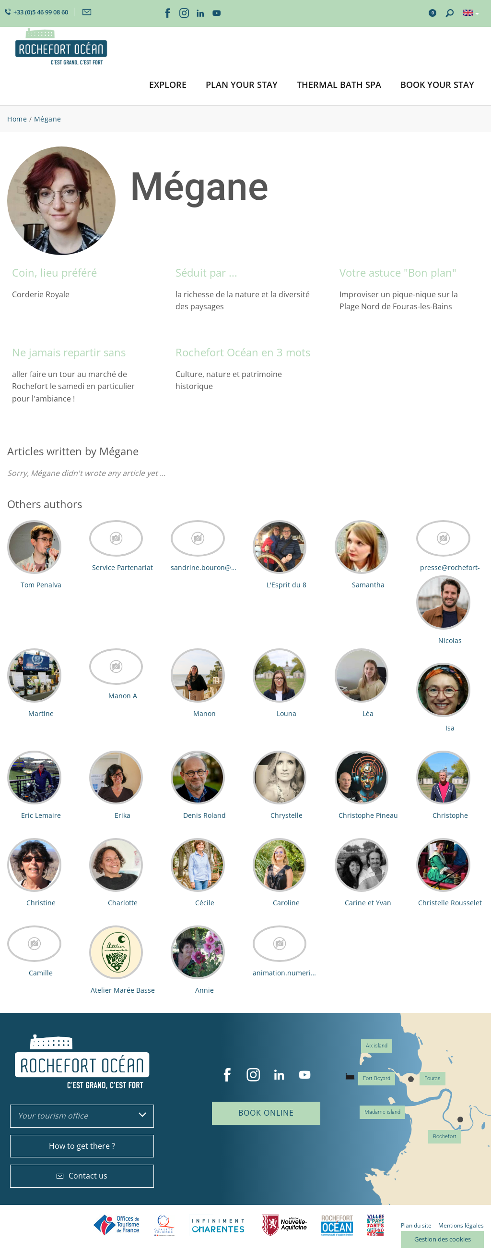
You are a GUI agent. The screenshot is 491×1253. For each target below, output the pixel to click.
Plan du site (416, 1225)
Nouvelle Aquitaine (284, 1225)
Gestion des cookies (442, 1239)
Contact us (81, 1176)
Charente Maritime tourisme (218, 1225)
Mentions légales (461, 1225)
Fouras (432, 1078)
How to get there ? (82, 1146)
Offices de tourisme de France (116, 1225)
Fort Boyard (376, 1078)
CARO (337, 1225)
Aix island (376, 1046)
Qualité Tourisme (164, 1225)
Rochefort (444, 1136)
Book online (266, 1112)
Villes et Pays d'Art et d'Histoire (375, 1225)
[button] (168, 85)
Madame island (382, 1112)
